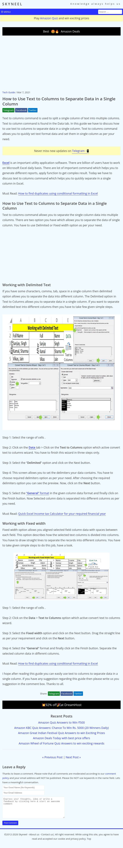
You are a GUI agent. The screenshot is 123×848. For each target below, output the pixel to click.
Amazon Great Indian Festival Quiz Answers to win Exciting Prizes (61, 733)
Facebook (21, 110)
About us (34, 838)
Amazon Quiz (49, 18)
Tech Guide (8, 92)
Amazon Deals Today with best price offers (61, 738)
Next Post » (73, 757)
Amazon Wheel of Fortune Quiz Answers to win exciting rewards (61, 743)
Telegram (8, 110)
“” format (37, 493)
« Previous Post (52, 757)
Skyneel (23, 838)
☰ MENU (6, 11)
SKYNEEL (12, 4)
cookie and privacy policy (72, 842)
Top (89, 842)
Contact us (47, 838)
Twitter (33, 110)
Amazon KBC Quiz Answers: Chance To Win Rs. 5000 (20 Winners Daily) (61, 728)
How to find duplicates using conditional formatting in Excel (58, 193)
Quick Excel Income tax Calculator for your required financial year (62, 514)
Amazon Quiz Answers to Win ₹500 (61, 722)
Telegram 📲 (80, 151)
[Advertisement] (61, 62)
